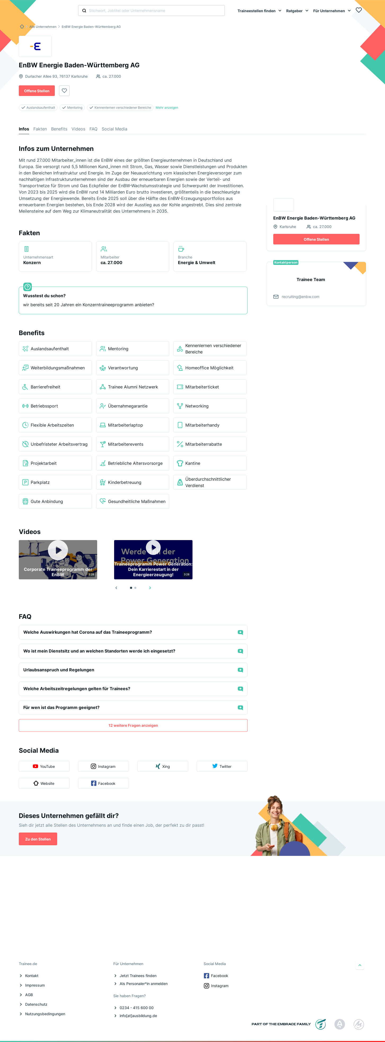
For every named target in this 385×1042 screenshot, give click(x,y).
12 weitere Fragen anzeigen (133, 819)
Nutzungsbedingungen (45, 1014)
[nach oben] (360, 965)
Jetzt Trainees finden (138, 975)
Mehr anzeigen (167, 108)
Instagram (103, 860)
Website (43, 877)
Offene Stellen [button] (37, 91)
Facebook (103, 877)
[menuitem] (260, 10)
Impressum (35, 985)
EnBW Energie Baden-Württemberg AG (91, 27)
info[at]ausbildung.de (138, 1015)
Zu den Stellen (38, 933)
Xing (162, 860)
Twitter (221, 860)
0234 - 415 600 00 (137, 1007)
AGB (29, 994)
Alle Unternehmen (42, 27)
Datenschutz (36, 1004)
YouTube (44, 861)
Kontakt (31, 975)
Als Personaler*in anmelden (144, 983)
